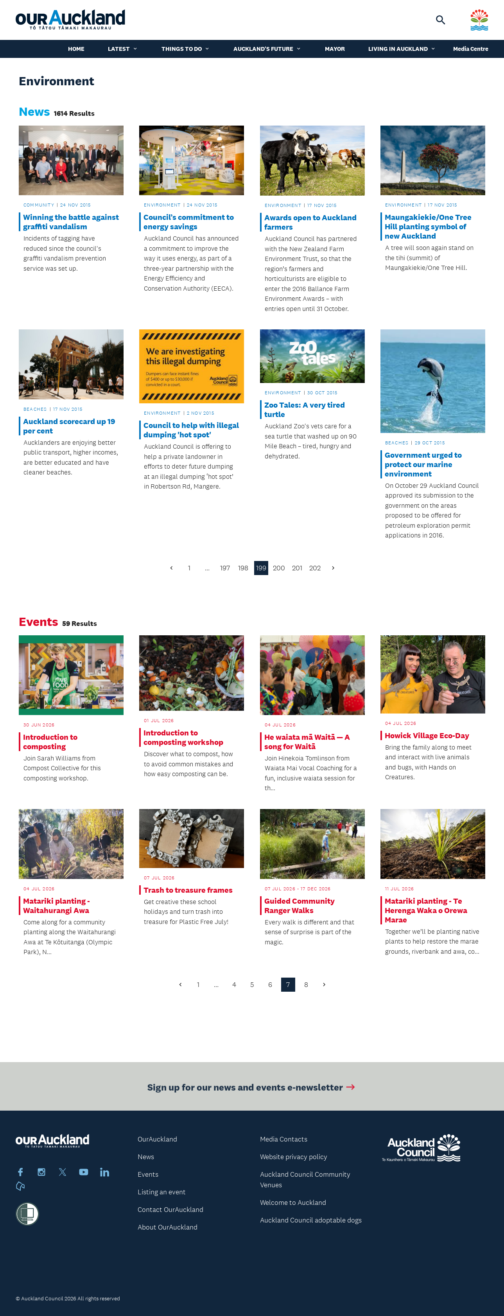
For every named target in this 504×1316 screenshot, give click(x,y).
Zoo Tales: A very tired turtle (304, 409)
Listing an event (162, 1192)
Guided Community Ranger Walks (299, 905)
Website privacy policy (293, 1156)
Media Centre (470, 48)
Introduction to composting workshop (183, 737)
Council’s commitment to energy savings (188, 221)
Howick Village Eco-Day (427, 735)
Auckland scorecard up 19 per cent (69, 426)
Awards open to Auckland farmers (310, 222)
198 (243, 568)
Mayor (335, 48)
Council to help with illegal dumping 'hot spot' (191, 430)
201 (297, 568)
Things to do (185, 48)
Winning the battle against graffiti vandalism (71, 221)
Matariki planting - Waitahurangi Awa (56, 905)
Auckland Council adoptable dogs (311, 1220)
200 (279, 568)
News (146, 1156)
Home (76, 48)
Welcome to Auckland (293, 1202)
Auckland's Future (267, 48)
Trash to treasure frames (188, 890)
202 (315, 568)
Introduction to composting (50, 741)
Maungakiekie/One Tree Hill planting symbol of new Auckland (428, 226)
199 (261, 568)
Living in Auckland (402, 48)
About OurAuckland (167, 1227)
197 (225, 568)
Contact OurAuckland (170, 1209)
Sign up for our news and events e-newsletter (252, 1089)
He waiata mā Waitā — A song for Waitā (307, 741)
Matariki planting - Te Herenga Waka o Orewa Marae (426, 910)
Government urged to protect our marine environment (423, 464)
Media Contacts (283, 1139)
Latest (123, 48)
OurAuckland (157, 1139)
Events (148, 1174)
